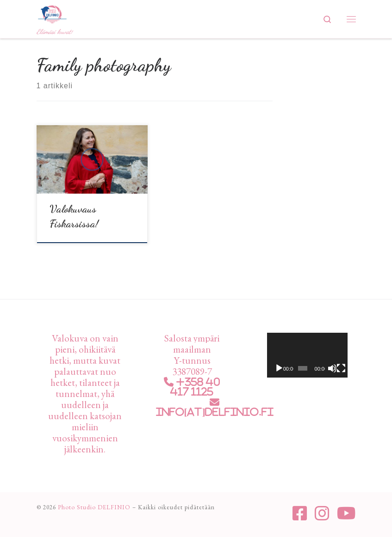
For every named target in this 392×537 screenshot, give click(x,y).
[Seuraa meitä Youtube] (346, 513)
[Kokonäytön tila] (341, 368)
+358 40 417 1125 (195, 387)
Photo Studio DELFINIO (94, 507)
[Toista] (279, 368)
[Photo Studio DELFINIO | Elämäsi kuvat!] (52, 12)
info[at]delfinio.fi (215, 412)
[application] (307, 355)
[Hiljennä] (332, 368)
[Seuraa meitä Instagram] (322, 513)
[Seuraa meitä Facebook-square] (299, 513)
